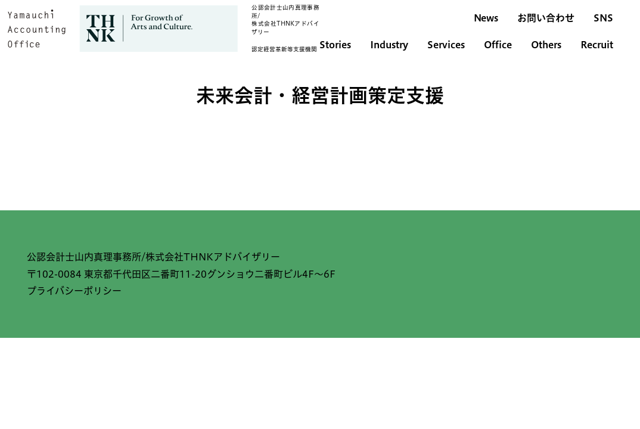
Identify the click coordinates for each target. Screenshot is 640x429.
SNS (603, 18)
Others (546, 45)
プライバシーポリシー (74, 291)
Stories (335, 45)
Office (498, 45)
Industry (389, 45)
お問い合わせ (545, 18)
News (486, 18)
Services (446, 45)
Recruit (596, 45)
